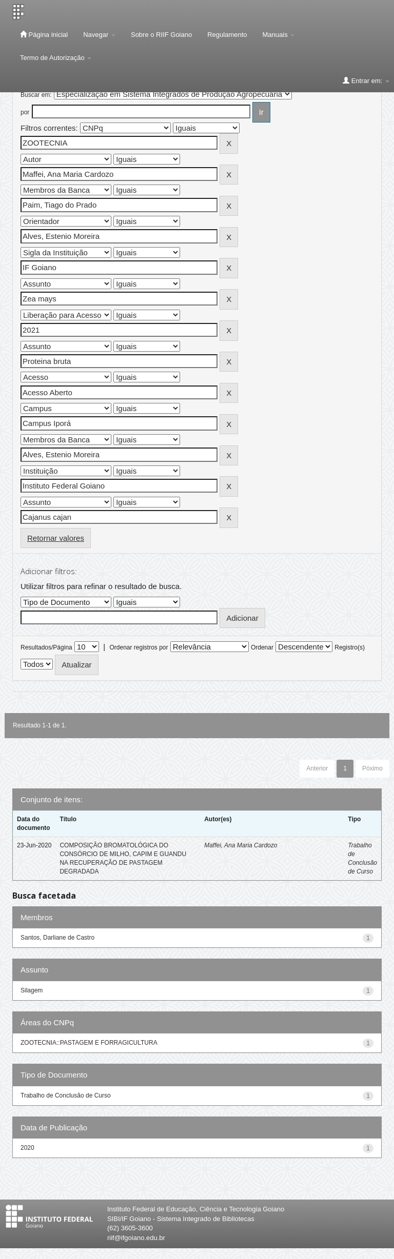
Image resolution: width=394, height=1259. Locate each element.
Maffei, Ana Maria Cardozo (240, 845)
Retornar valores (55, 538)
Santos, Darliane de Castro (57, 937)
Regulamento (227, 34)
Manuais (279, 34)
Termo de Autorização (55, 58)
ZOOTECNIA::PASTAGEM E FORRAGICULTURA (89, 1042)
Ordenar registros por (138, 647)
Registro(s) (349, 647)
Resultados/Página (46, 647)
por (25, 112)
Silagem (32, 990)
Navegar (99, 34)
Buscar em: (36, 94)
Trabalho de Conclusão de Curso (66, 1095)
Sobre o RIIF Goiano (161, 34)
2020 (27, 1147)
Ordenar (262, 647)
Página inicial (44, 34)
